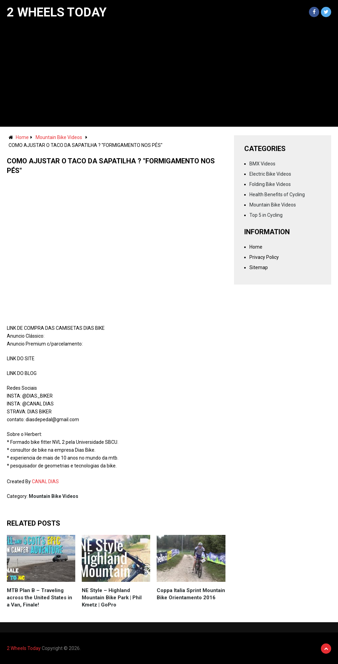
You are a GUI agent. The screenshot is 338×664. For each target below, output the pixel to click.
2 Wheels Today (57, 12)
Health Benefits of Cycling (277, 194)
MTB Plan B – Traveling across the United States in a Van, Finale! (39, 597)
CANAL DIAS (45, 481)
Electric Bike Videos (270, 174)
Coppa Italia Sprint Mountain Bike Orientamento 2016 (191, 594)
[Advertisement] (169, 75)
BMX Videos (262, 163)
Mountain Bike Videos (59, 137)
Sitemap (258, 267)
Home (22, 137)
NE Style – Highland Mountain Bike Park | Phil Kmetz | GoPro (112, 597)
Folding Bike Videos (270, 184)
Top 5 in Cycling (266, 215)
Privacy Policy (264, 257)
